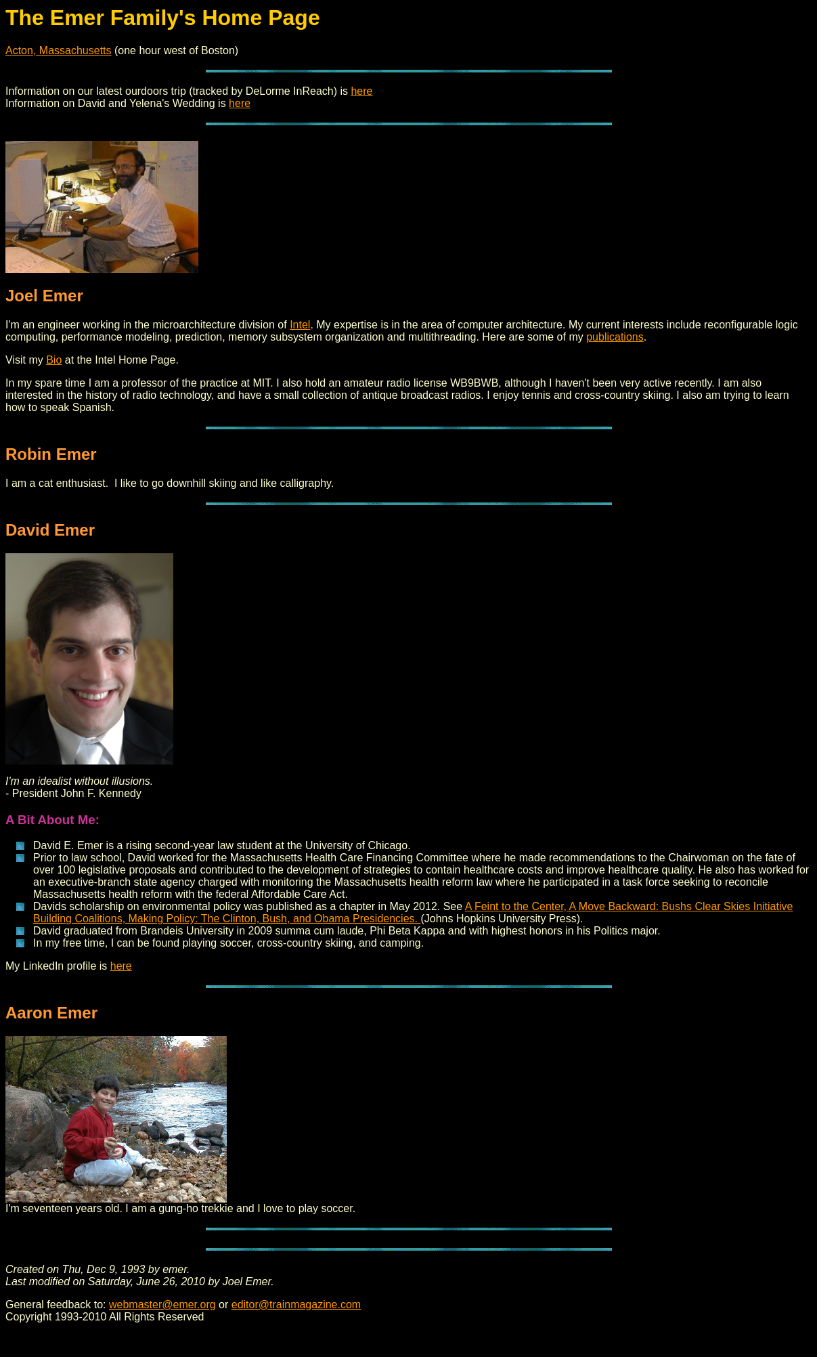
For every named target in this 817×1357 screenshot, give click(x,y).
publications (615, 337)
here (361, 91)
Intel (300, 324)
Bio (54, 360)
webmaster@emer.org (162, 1304)
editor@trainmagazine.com (296, 1304)
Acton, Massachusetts (58, 50)
